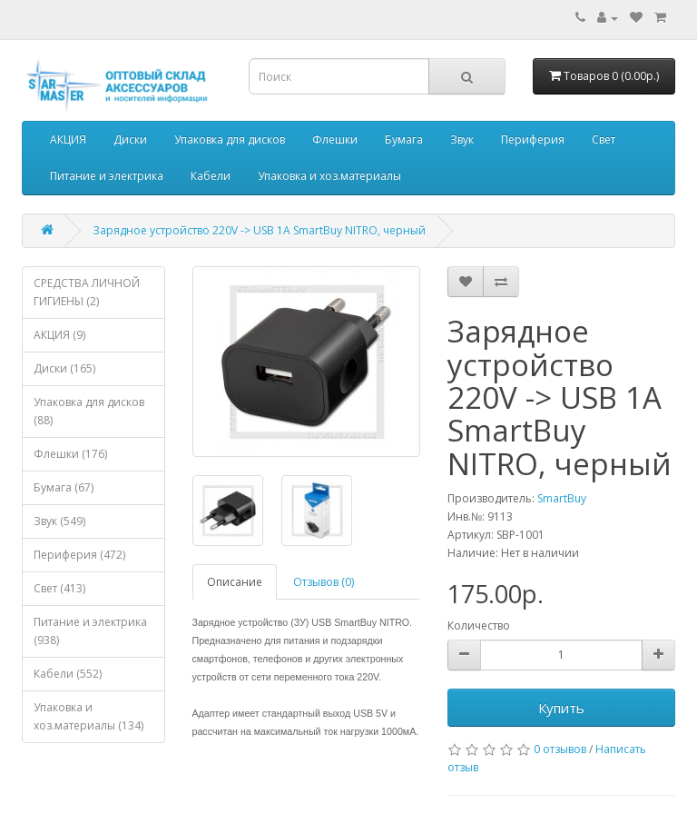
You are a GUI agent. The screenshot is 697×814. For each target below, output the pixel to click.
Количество (478, 625)
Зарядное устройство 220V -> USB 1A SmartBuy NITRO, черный (259, 230)
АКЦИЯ (68, 139)
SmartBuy (561, 498)
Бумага (404, 139)
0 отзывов (560, 749)
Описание (234, 582)
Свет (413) (59, 588)
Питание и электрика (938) (90, 631)
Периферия (532, 139)
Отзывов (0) (323, 582)
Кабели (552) (68, 673)
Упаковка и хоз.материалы (329, 176)
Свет (603, 139)
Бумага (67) (63, 487)
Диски (130, 139)
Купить (561, 708)
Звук (462, 139)
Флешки (335, 139)
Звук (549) (59, 521)
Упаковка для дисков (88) (89, 411)
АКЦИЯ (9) (59, 334)
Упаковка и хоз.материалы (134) (88, 716)
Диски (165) (64, 368)
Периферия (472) (79, 554)
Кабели (211, 176)
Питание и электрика (106, 176)
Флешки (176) (70, 454)
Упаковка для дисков (229, 139)
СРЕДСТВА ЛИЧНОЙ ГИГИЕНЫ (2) (87, 292)
